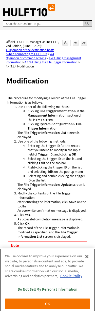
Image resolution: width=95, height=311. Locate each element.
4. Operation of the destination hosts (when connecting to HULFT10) (30, 52)
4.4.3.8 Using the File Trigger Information (51, 62)
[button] (87, 23)
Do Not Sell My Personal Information (48, 291)
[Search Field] (47, 23)
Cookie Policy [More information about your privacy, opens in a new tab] (71, 278)
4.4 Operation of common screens (30, 56)
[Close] (86, 258)
